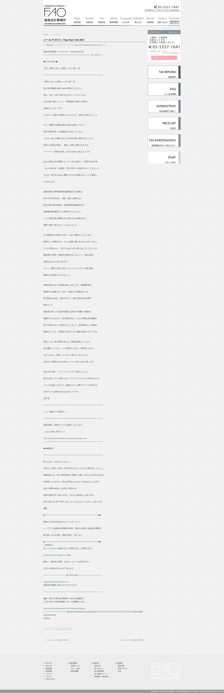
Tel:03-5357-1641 (69, 585)
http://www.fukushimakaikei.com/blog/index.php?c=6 (64, 438)
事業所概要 (75, 671)
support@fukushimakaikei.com (56, 582)
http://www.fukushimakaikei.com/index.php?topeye (64, 608)
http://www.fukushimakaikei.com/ (87, 45)
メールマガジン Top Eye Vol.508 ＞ (132, 640)
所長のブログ (122, 668)
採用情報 (49, 671)
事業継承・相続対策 (101, 676)
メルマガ (49, 674)
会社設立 (97, 666)
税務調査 (49, 668)
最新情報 (121, 666)
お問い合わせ (50, 679)
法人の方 (49, 663)
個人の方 (49, 666)
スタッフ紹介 (75, 668)
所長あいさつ (75, 666)
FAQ (119, 671)
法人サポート (99, 668)
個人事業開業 (99, 671)
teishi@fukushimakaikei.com (55, 555)
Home (45, 34)
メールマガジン (55, 34)
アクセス (49, 676)
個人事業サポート (100, 674)
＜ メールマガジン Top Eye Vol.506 (55, 640)
